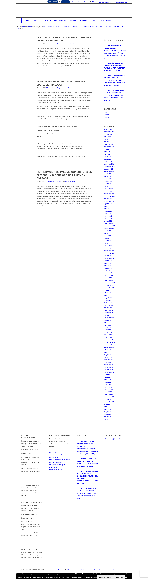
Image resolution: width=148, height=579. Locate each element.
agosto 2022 (108, 204)
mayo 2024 (108, 156)
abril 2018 (107, 330)
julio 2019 (107, 293)
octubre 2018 (108, 315)
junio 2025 (107, 137)
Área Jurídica (53, 457)
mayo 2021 (108, 238)
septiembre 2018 (109, 317)
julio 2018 (107, 322)
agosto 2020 (108, 260)
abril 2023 (107, 184)
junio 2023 (107, 179)
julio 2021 (107, 233)
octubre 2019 (108, 285)
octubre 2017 (108, 345)
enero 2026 (108, 129)
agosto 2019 (108, 290)
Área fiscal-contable (55, 455)
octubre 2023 (108, 169)
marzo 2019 (108, 303)
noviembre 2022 (109, 196)
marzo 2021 (108, 243)
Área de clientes (77, 1)
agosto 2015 (108, 404)
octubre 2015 (108, 399)
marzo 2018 (108, 332)
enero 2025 (108, 142)
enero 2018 (108, 337)
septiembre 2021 (109, 228)
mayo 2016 (108, 382)
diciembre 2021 (109, 223)
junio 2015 (107, 409)
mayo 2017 (108, 355)
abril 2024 (107, 159)
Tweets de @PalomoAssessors (115, 439)
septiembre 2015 (109, 402)
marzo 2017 (108, 357)
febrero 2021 (108, 246)
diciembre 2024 (109, 144)
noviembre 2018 (109, 312)
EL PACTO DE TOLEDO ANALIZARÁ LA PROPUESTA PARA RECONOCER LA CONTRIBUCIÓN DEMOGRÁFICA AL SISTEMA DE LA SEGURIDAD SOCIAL (79, 26)
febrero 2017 (108, 360)
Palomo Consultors (70, 43)
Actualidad (29, 26)
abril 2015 (107, 414)
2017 (17, 28)
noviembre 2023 (109, 166)
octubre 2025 (108, 134)
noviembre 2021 (109, 226)
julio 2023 (107, 176)
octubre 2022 (108, 199)
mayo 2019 (108, 298)
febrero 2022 (108, 218)
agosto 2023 (108, 174)
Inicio (23, 26)
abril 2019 (107, 300)
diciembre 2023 (109, 164)
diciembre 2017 (109, 340)
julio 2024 (107, 152)
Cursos (59, 181)
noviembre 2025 (109, 132)
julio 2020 (107, 263)
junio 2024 (107, 154)
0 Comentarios (50, 43)
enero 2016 (108, 392)
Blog (58, 88)
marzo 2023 (108, 186)
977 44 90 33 (53, 1)
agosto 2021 (108, 231)
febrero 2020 (108, 275)
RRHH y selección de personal (59, 460)
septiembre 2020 (109, 258)
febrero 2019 (108, 305)
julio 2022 (107, 206)
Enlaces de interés (55, 470)
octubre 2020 (108, 256)
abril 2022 (107, 213)
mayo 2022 (108, 211)
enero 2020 (108, 278)
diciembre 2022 (109, 194)
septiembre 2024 (109, 147)
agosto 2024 (108, 149)
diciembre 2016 (109, 365)
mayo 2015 (108, 412)
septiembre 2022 (109, 201)
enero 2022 (108, 221)
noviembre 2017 (109, 342)
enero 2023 (108, 191)
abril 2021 (107, 241)
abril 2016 (107, 384)
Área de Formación (55, 462)
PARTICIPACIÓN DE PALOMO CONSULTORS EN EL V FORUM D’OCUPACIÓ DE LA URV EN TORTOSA (64, 175)
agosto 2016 (108, 374)
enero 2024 (108, 161)
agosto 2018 (108, 320)
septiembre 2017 (109, 347)
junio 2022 (107, 208)
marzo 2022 (108, 216)
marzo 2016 (108, 387)
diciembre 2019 (109, 280)
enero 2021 (108, 248)
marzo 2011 (108, 419)
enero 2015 (108, 417)
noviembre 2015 (109, 397)
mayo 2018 (108, 327)
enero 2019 (108, 308)
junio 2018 (107, 325)
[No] (126, 577)
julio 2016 (107, 377)
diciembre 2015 (109, 394)
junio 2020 (107, 265)
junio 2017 (107, 352)
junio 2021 (107, 236)
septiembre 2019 (109, 288)
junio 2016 (107, 379)
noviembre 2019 (109, 283)
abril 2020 (107, 270)
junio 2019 (107, 295)
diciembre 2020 (109, 251)
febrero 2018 (108, 335)
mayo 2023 (108, 181)
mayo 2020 (108, 268)
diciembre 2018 (109, 310)
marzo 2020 (108, 273)
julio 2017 (107, 350)
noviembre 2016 (109, 367)
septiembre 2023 (109, 171)
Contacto (65, 1)
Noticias (59, 43)
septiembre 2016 (109, 372)
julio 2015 (107, 407)
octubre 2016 (108, 369)
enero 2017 (108, 362)
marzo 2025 (108, 139)
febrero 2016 (108, 389)
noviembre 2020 (109, 253)
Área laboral (53, 452)
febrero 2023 (108, 189)
